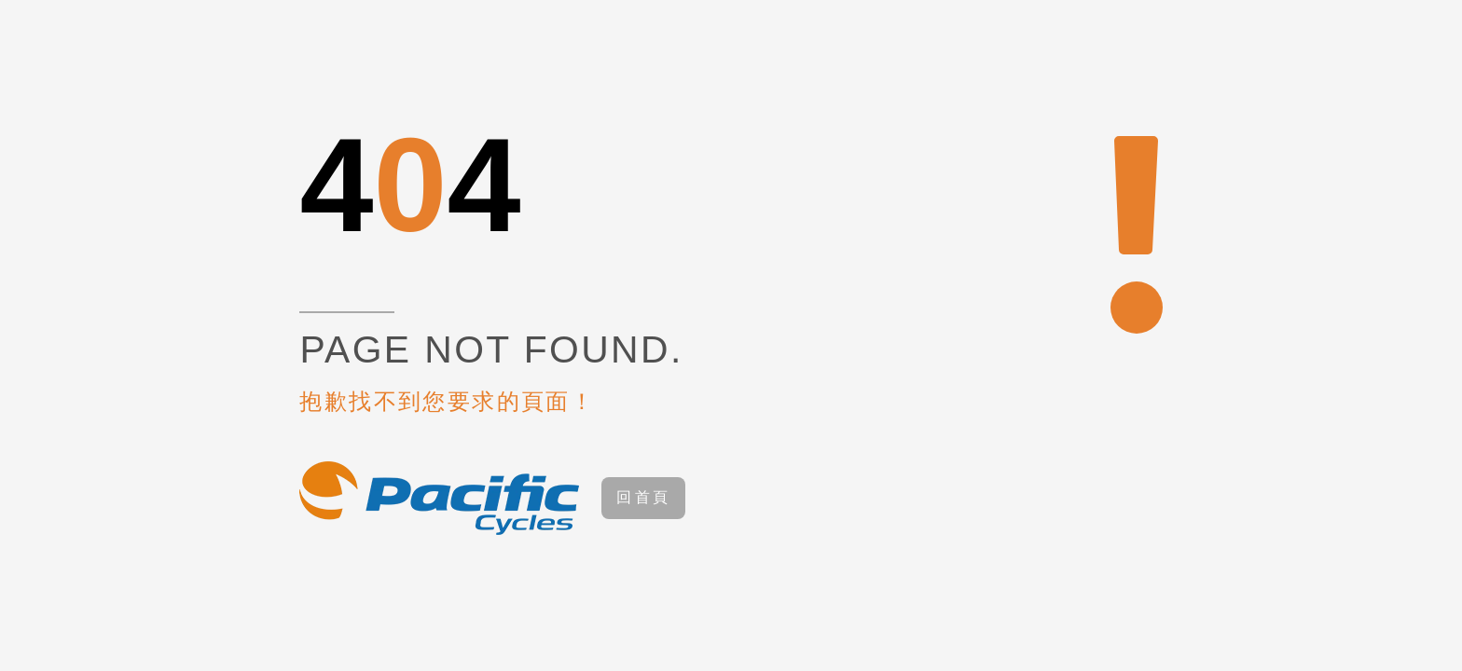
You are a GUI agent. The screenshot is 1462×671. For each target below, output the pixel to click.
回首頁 (643, 497)
